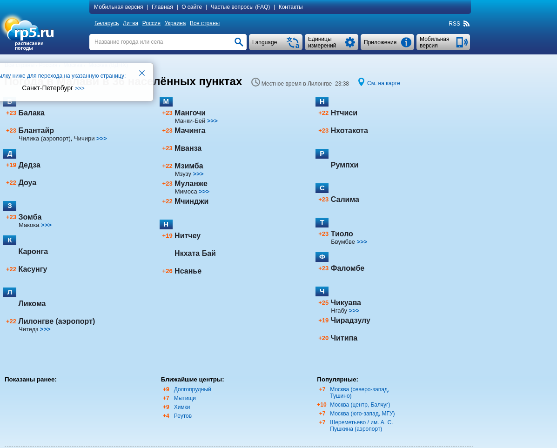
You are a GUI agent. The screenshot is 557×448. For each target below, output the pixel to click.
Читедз (28, 329)
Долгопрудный (192, 389)
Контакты (291, 7)
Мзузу (183, 173)
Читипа (344, 338)
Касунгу (32, 269)
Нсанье (187, 271)
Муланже (191, 183)
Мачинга (189, 130)
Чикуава (346, 303)
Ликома (32, 304)
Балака (31, 113)
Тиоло (342, 234)
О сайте (191, 7)
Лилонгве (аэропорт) (56, 321)
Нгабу (339, 310)
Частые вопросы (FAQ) (240, 7)
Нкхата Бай (195, 253)
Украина (175, 23)
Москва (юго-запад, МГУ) (362, 413)
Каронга (33, 251)
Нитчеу (187, 236)
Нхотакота (349, 130)
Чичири (84, 138)
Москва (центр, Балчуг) (360, 404)
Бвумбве (343, 241)
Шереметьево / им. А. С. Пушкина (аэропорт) (361, 425)
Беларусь (106, 23)
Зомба (29, 217)
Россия (151, 23)
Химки (182, 407)
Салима (345, 199)
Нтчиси (344, 113)
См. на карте (383, 83)
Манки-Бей (190, 120)
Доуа (27, 183)
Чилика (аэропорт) (45, 138)
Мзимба (188, 166)
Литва (130, 23)
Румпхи (345, 165)
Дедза (29, 165)
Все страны (205, 23)
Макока (29, 224)
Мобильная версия (118, 7)
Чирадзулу (350, 320)
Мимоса (186, 191)
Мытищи (185, 398)
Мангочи (190, 113)
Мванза (187, 148)
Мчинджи (191, 201)
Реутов (183, 416)
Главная (162, 7)
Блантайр (36, 130)
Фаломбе (347, 268)
